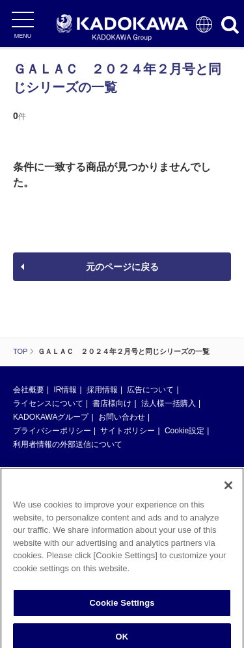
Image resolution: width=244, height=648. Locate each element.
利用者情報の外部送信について (67, 444)
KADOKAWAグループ (50, 417)
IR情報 (65, 389)
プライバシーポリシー (52, 430)
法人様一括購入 (168, 403)
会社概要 (28, 389)
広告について (150, 389)
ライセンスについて (48, 403)
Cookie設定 (184, 430)
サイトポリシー (127, 430)
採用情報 (102, 389)
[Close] (228, 488)
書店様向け (111, 403)
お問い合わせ (121, 417)
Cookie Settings (121, 606)
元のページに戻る (122, 267)
